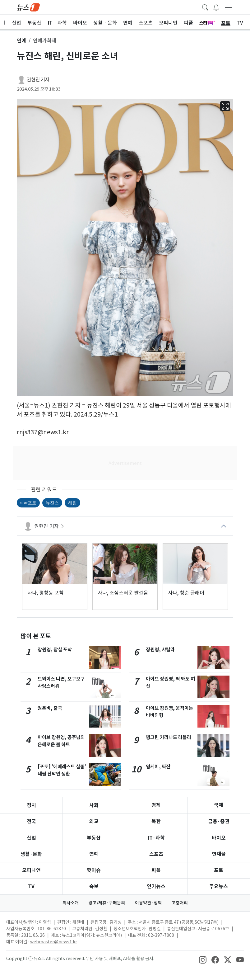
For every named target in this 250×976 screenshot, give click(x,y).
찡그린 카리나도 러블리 (168, 737)
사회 (94, 805)
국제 (218, 805)
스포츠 (156, 854)
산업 (31, 838)
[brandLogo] (28, 6)
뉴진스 (52, 502)
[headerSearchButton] (205, 7)
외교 (94, 821)
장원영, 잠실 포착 (55, 650)
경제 (156, 805)
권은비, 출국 (50, 708)
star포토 (28, 502)
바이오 (219, 838)
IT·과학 (156, 838)
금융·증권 (218, 821)
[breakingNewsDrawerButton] (216, 7)
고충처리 (180, 903)
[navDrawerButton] (228, 7)
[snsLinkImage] (202, 959)
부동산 (94, 838)
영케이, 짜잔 (158, 767)
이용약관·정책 (148, 903)
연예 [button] (21, 40)
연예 (94, 854)
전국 (31, 821)
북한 (156, 821)
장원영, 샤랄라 (160, 650)
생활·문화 (31, 854)
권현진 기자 (38, 80)
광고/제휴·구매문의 (107, 903)
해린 (72, 502)
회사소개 (70, 903)
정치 (31, 805)
